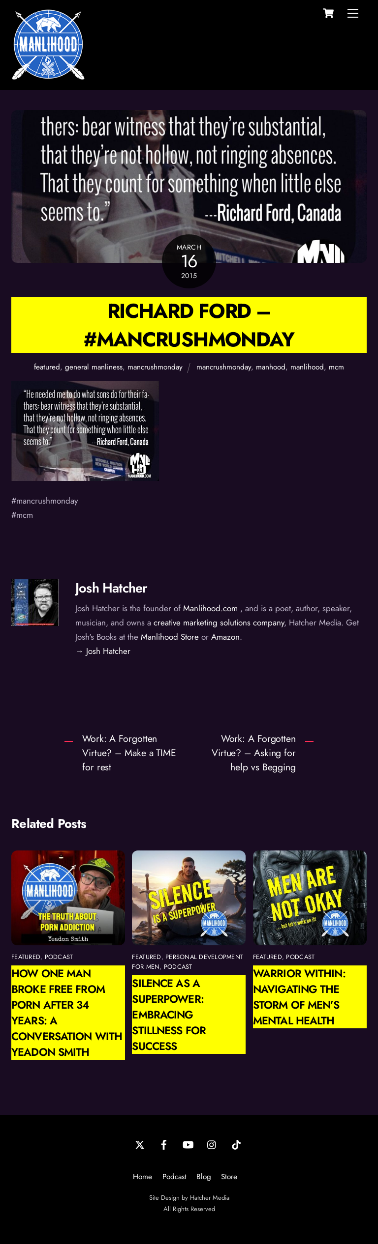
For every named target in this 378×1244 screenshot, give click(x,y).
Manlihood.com (210, 608)
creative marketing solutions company (219, 622)
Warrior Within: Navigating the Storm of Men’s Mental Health (299, 996)
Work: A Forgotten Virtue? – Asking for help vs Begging (254, 753)
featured (47, 367)
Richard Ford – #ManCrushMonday (189, 324)
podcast (59, 956)
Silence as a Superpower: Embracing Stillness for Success (169, 1014)
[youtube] (188, 1143)
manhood (270, 367)
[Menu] (353, 13)
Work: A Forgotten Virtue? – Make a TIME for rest (129, 753)
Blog (203, 1176)
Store (229, 1176)
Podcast (174, 1176)
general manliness (94, 367)
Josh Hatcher (111, 587)
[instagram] (212, 1143)
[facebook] (164, 1143)
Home (142, 1176)
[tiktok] (236, 1143)
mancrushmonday (155, 367)
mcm (336, 367)
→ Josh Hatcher (102, 651)
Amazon (225, 637)
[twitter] (140, 1143)
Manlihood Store (170, 637)
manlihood (307, 367)
